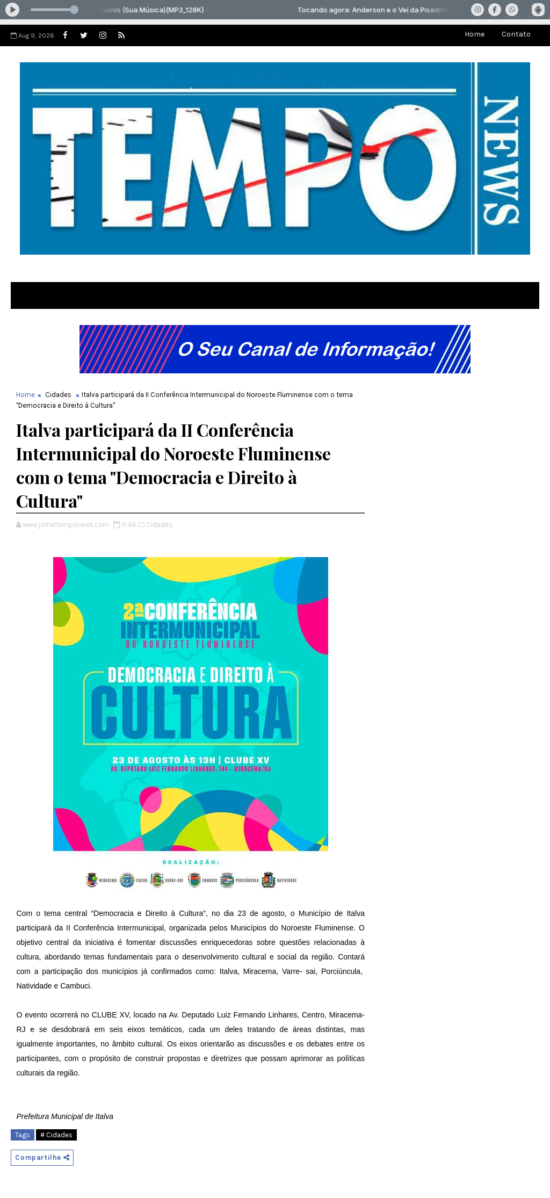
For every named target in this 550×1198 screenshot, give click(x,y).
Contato (516, 34)
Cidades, (159, 525)
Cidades (58, 395)
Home (474, 34)
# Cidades (56, 1135)
